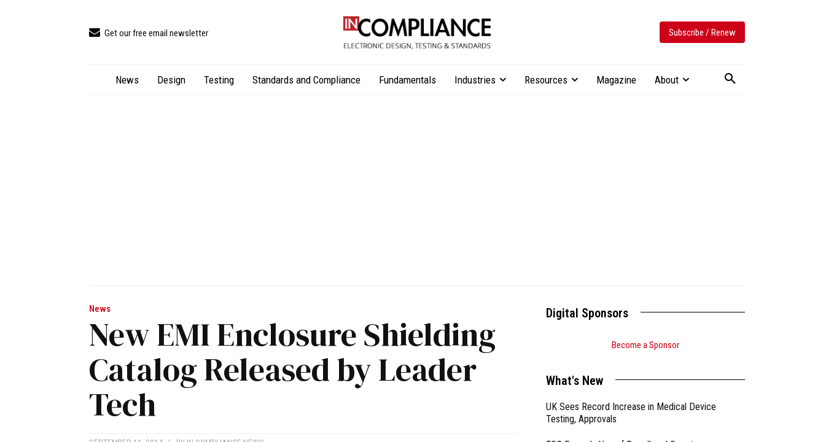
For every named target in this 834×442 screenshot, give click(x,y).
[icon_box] (148, 33)
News (100, 309)
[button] (730, 79)
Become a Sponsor (645, 345)
